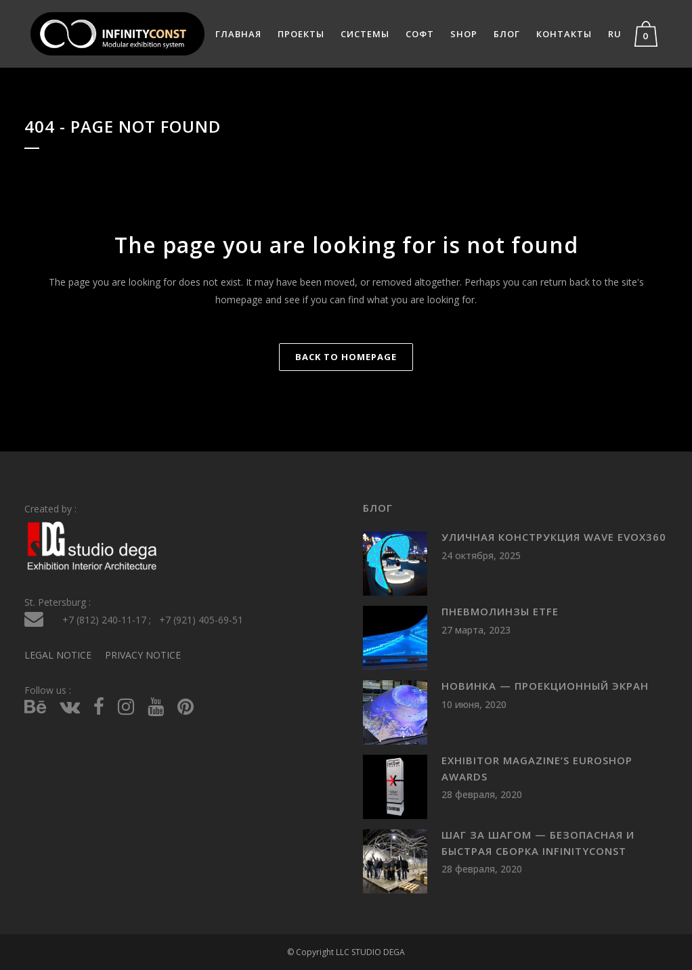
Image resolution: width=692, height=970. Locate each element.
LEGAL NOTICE (57, 654)
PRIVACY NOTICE (143, 654)
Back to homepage (346, 357)
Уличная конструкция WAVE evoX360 (553, 537)
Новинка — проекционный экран (545, 685)
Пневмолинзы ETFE (500, 611)
